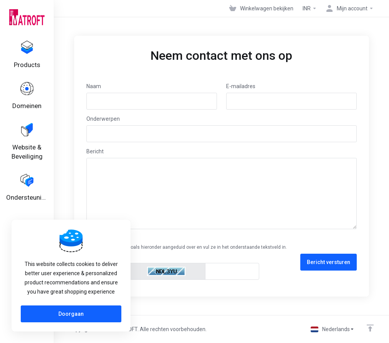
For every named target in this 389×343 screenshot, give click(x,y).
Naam (93, 86)
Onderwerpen (103, 119)
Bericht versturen (328, 262)
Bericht (95, 151)
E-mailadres (240, 86)
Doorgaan (71, 314)
